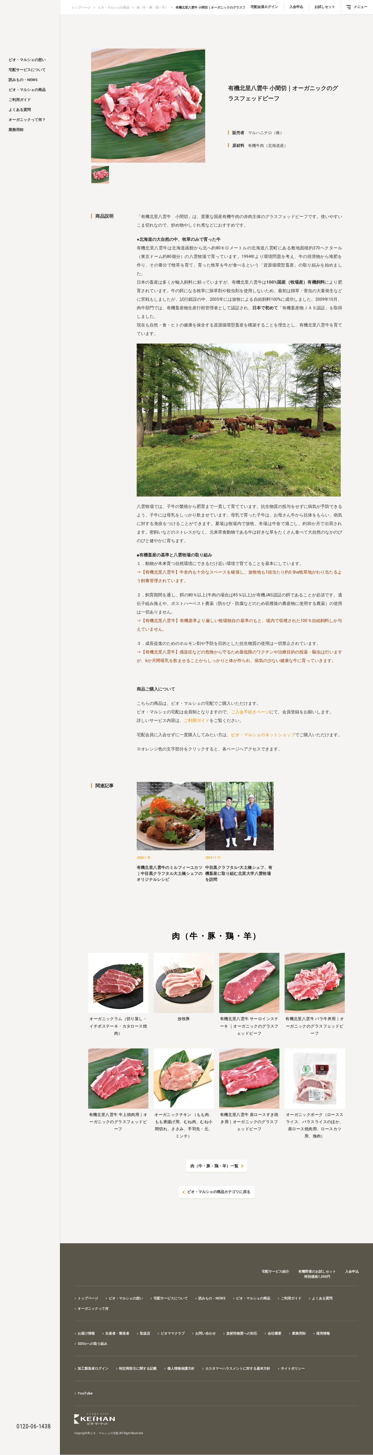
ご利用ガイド (20, 100)
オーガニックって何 (93, 1309)
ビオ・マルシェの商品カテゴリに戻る (219, 1192)
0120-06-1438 (34, 1426)
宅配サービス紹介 (275, 1272)
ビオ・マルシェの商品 (27, 90)
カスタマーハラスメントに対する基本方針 (237, 1369)
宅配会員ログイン (264, 7)
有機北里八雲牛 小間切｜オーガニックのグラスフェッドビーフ (220, 7)
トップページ (81, 7)
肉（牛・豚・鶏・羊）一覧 (214, 1166)
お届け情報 (86, 1334)
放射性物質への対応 (241, 1334)
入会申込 (296, 7)
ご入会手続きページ (250, 712)
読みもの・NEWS (23, 80)
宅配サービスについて (27, 70)
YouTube (85, 1394)
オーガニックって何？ (27, 120)
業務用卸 (16, 130)
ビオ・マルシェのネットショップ (263, 734)
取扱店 (145, 1334)
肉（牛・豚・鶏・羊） (152, 7)
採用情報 (323, 1334)
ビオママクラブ (173, 1334)
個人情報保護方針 (181, 1369)
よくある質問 (20, 110)
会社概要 (274, 1334)
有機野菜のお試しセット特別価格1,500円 (317, 1274)
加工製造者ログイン (93, 1369)
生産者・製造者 (117, 1334)
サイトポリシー (293, 1369)
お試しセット (324, 7)
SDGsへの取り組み (92, 1344)
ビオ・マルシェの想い (27, 60)
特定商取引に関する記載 (138, 1369)
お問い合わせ (205, 1334)
